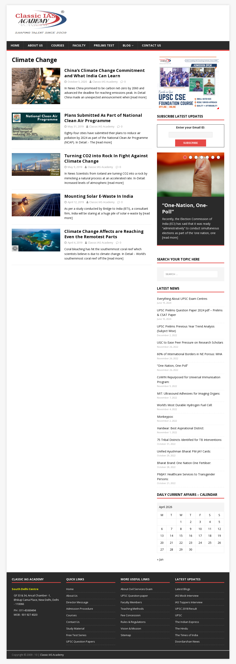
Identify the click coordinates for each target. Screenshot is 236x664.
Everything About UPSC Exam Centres (182, 299)
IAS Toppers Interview (188, 602)
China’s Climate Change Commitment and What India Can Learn (104, 73)
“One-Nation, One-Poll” (172, 366)
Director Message (77, 602)
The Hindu (181, 628)
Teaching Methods (132, 608)
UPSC (178, 615)
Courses (57, 45)
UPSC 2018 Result (186, 608)
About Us (35, 45)
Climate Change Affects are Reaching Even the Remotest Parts (104, 233)
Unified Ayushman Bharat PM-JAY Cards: (184, 451)
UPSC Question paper (134, 595)
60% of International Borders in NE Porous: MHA (189, 354)
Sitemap (126, 635)
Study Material (75, 628)
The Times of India (186, 635)
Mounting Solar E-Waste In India (98, 196)
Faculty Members (131, 602)
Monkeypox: (165, 417)
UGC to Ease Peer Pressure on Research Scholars (190, 342)
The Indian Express (187, 622)
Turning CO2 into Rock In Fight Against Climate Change (106, 158)
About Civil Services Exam (136, 589)
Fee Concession (130, 615)
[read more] (138, 97)
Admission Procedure (79, 608)
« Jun (160, 559)
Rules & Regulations (133, 622)
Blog (127, 45)
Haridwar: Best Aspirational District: (180, 428)
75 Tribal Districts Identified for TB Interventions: (189, 440)
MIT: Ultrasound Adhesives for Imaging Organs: (188, 393)
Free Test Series (76, 635)
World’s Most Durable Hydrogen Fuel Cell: (184, 405)
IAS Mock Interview (186, 595)
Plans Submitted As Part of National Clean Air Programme (103, 117)
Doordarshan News (187, 641)
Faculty (79, 45)
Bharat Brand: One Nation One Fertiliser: (184, 463)
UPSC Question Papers (80, 641)
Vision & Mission (131, 628)
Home (15, 45)
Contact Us (151, 45)
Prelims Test (104, 45)
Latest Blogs (182, 589)
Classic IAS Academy (105, 81)
